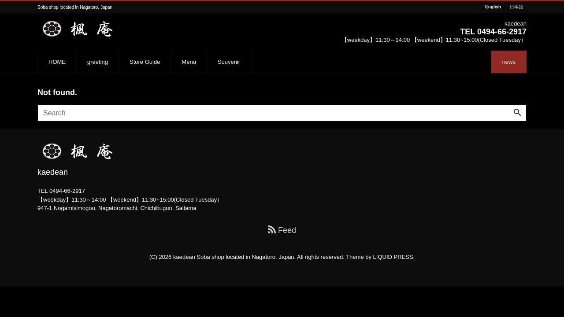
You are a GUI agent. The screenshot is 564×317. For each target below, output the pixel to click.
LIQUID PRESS (393, 257)
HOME (57, 62)
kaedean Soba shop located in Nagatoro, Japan (233, 257)
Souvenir (229, 62)
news (509, 62)
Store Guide (145, 62)
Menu (189, 62)
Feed (282, 230)
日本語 (516, 7)
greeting (97, 62)
